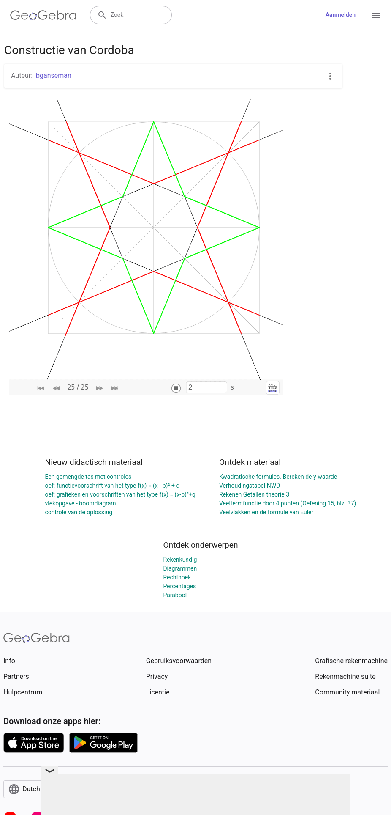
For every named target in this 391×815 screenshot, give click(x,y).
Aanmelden (341, 14)
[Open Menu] (376, 15)
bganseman (53, 75)
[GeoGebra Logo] (43, 15)
